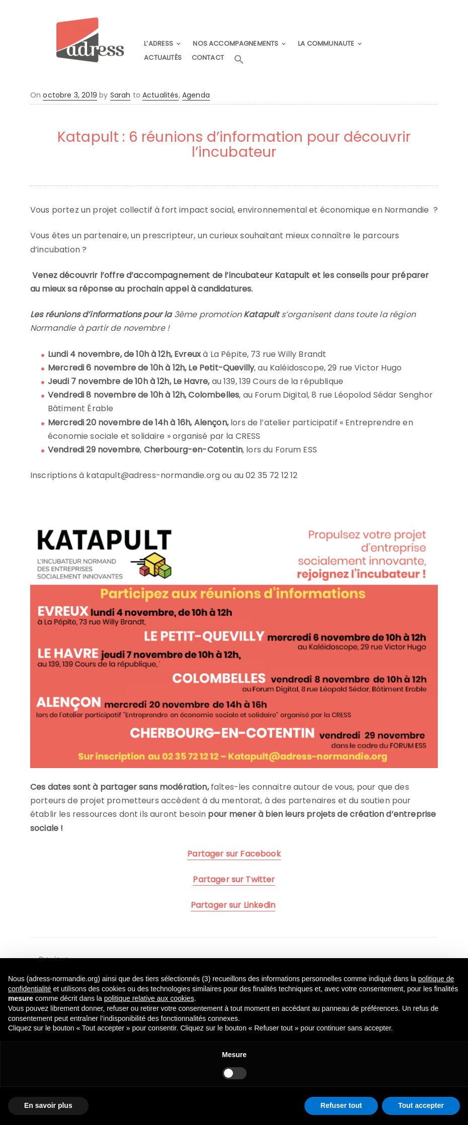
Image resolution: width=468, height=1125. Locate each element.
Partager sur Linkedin (233, 904)
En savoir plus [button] (48, 1105)
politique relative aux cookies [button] (149, 998)
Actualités (160, 94)
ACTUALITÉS (164, 57)
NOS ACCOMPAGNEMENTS (236, 43)
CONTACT (210, 57)
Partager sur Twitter (234, 879)
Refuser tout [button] (341, 1105)
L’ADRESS (160, 43)
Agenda (196, 94)
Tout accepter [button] (421, 1105)
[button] (242, 59)
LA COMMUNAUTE (326, 43)
